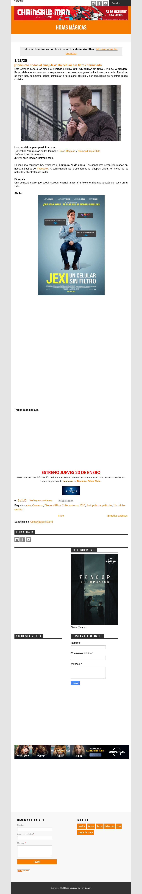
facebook (68, 481)
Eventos (81, 826)
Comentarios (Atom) (41, 521)
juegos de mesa (85, 832)
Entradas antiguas (117, 515)
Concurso (37, 505)
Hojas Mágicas (71, 27)
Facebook (99, 3)
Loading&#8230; (71, 353)
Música (90, 826)
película (96, 505)
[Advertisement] (38, 569)
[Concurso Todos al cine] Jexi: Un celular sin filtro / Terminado (58, 65)
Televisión (109, 826)
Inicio (61, 515)
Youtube (105, 3)
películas (107, 505)
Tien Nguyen (85, 888)
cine (28, 505)
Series (100, 826)
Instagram (93, 3)
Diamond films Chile (89, 151)
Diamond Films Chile (88, 481)
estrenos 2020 (77, 505)
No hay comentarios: (41, 500)
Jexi (88, 505)
